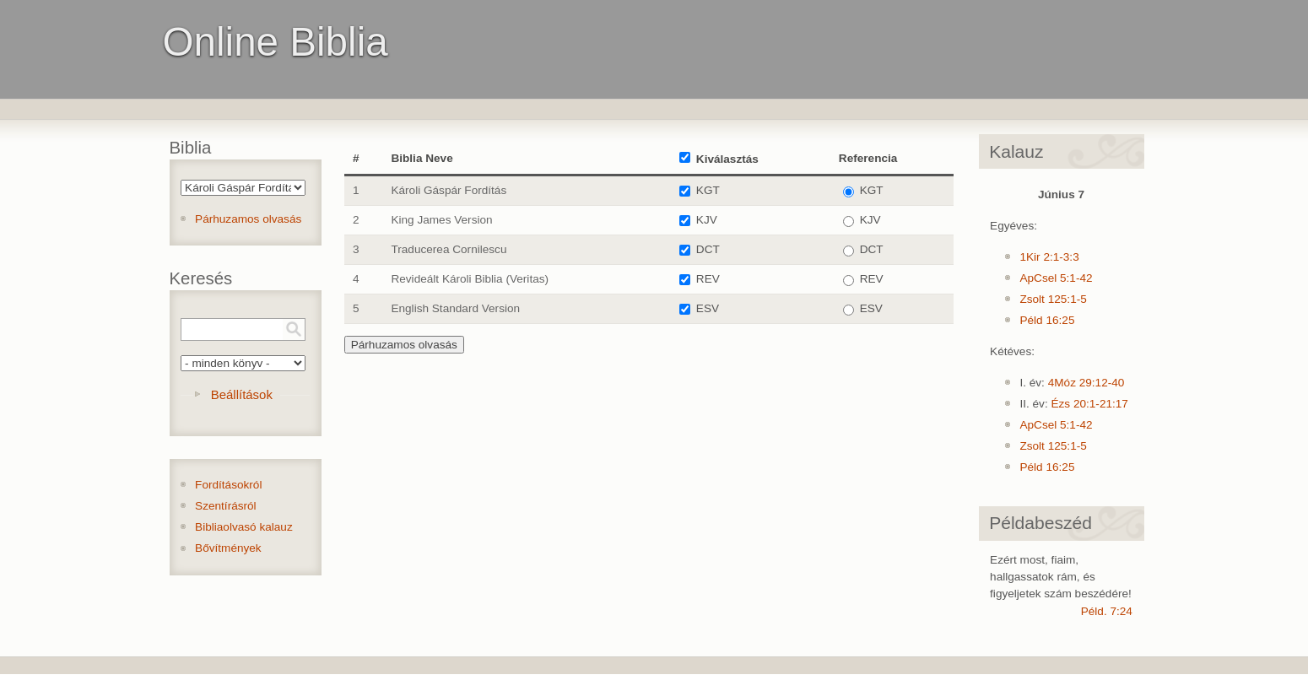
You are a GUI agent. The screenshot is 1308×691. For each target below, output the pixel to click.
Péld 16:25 (1046, 320)
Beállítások (242, 394)
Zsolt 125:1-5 (1052, 299)
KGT (708, 190)
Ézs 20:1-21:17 (1089, 403)
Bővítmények (228, 548)
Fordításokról (228, 484)
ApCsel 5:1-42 (1055, 278)
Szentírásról (226, 505)
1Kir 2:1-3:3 (1048, 257)
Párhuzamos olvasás (248, 219)
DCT (708, 249)
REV (708, 279)
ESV (707, 308)
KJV (706, 219)
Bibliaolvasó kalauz (244, 527)
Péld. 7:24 (1106, 611)
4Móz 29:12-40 (1086, 382)
